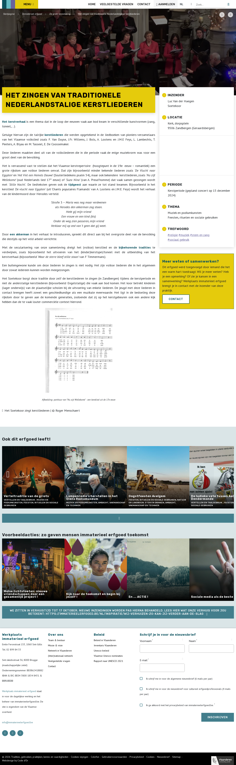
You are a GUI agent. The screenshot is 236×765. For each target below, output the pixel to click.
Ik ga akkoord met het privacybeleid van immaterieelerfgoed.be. (177, 705)
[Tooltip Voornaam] (182, 639)
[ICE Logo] (20, 4)
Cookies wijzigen (79, 756)
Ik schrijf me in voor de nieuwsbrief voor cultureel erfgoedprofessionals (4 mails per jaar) (185, 691)
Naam (192, 641)
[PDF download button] (222, 14)
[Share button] (230, 14)
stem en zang (200, 235)
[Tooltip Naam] (231, 639)
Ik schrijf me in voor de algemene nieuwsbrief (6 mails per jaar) (176, 678)
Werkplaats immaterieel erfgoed (19, 691)
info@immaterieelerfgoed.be (17, 722)
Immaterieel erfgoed (32, 13)
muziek (184, 235)
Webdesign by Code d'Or (15, 760)
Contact (176, 299)
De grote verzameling (59, 13)
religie (173, 235)
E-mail (143, 660)
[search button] (232, 4)
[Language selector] (222, 4)
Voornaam (146, 641)
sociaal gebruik (179, 240)
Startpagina (9, 13)
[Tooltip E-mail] (182, 659)
